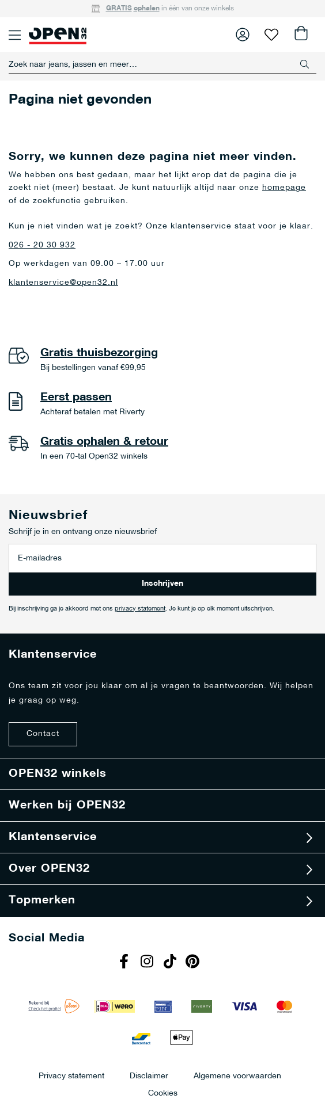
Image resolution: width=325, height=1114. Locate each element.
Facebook (125, 962)
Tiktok (171, 962)
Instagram (148, 962)
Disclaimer (149, 1075)
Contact (43, 734)
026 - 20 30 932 (42, 245)
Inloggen (242, 34)
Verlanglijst (271, 34)
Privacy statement (71, 1075)
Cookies (162, 1093)
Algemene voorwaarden (237, 1075)
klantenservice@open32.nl (63, 282)
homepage (284, 188)
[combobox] (162, 64)
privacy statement (140, 609)
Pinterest (194, 962)
